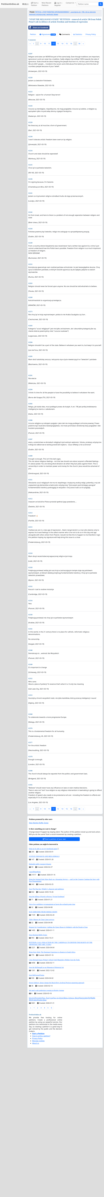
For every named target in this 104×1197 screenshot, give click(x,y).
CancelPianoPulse (35, 872)
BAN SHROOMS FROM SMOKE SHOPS (43, 912)
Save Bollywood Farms (36, 975)
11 (49, 43)
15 (67, 43)
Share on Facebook (38, 27)
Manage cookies (38, 1041)
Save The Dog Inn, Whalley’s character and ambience (46, 889)
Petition (33, 34)
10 (45, 43)
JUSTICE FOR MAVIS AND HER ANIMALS (44, 856)
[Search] (88, 4)
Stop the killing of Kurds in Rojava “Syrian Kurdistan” (47, 896)
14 (62, 43)
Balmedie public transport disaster (40, 864)
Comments (64, 34)
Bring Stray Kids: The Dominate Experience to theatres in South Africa (52, 952)
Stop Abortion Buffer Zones (38, 823)
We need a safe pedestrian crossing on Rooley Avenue (46, 990)
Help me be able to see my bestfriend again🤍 (44, 849)
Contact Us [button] (70, 3)
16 (71, 43)
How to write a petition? (41, 1036)
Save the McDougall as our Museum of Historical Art (46, 967)
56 (79, 43)
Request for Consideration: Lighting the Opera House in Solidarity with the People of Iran (58, 927)
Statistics (77, 34)
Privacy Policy (91, 34)
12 (53, 43)
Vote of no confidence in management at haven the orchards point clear (52, 904)
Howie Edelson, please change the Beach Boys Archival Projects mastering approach (56, 983)
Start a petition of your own (54, 839)
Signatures (47, 34)
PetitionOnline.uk (10, 4)
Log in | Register (58, 4)
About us (35, 1043)
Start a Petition (34, 4)
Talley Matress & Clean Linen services (41, 919)
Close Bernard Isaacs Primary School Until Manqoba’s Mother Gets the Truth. (54, 960)
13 (58, 43)
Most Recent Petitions (46, 4)
